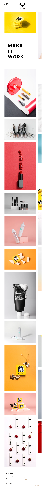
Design (20, 9)
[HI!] (6, 4)
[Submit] (37, 485)
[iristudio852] (7, 478)
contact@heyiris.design (9, 476)
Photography (24, 9)
